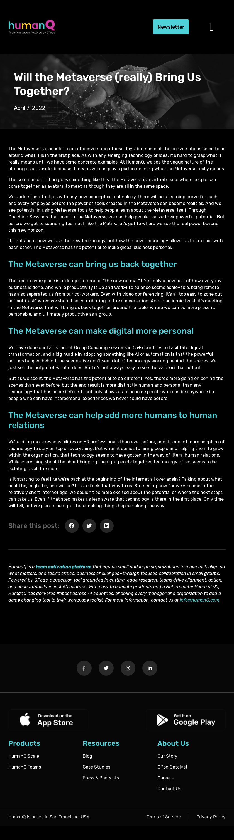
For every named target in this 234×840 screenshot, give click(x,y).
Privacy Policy (211, 816)
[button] (212, 27)
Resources (101, 743)
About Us (173, 743)
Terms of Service (164, 816)
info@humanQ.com (199, 600)
